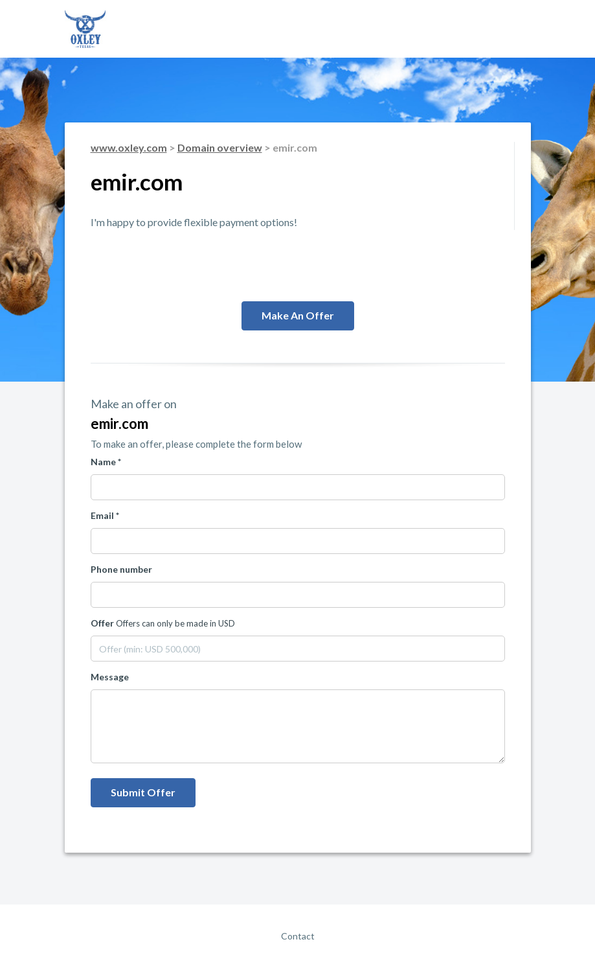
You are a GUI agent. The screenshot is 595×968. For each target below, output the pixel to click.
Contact (298, 935)
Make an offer (298, 315)
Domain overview (219, 147)
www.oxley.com (129, 147)
